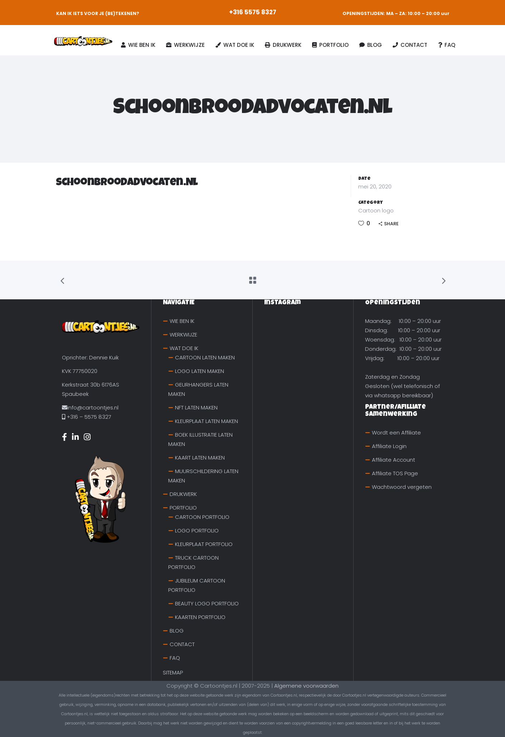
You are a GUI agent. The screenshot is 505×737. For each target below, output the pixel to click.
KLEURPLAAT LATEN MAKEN (206, 421)
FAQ (175, 658)
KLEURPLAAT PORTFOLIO (204, 544)
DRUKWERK (183, 494)
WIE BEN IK (182, 321)
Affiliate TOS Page (395, 473)
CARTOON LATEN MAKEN (205, 357)
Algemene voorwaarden (306, 685)
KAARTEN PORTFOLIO (200, 617)
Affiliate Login (389, 446)
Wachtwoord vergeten (402, 487)
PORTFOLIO (183, 507)
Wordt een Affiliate (396, 432)
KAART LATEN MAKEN (200, 457)
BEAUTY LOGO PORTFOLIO (207, 603)
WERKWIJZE (183, 334)
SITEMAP (173, 672)
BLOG (177, 630)
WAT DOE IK (184, 348)
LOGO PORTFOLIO (197, 530)
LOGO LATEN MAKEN (199, 371)
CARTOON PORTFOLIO (202, 517)
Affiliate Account (393, 459)
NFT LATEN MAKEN (196, 407)
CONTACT (182, 644)
